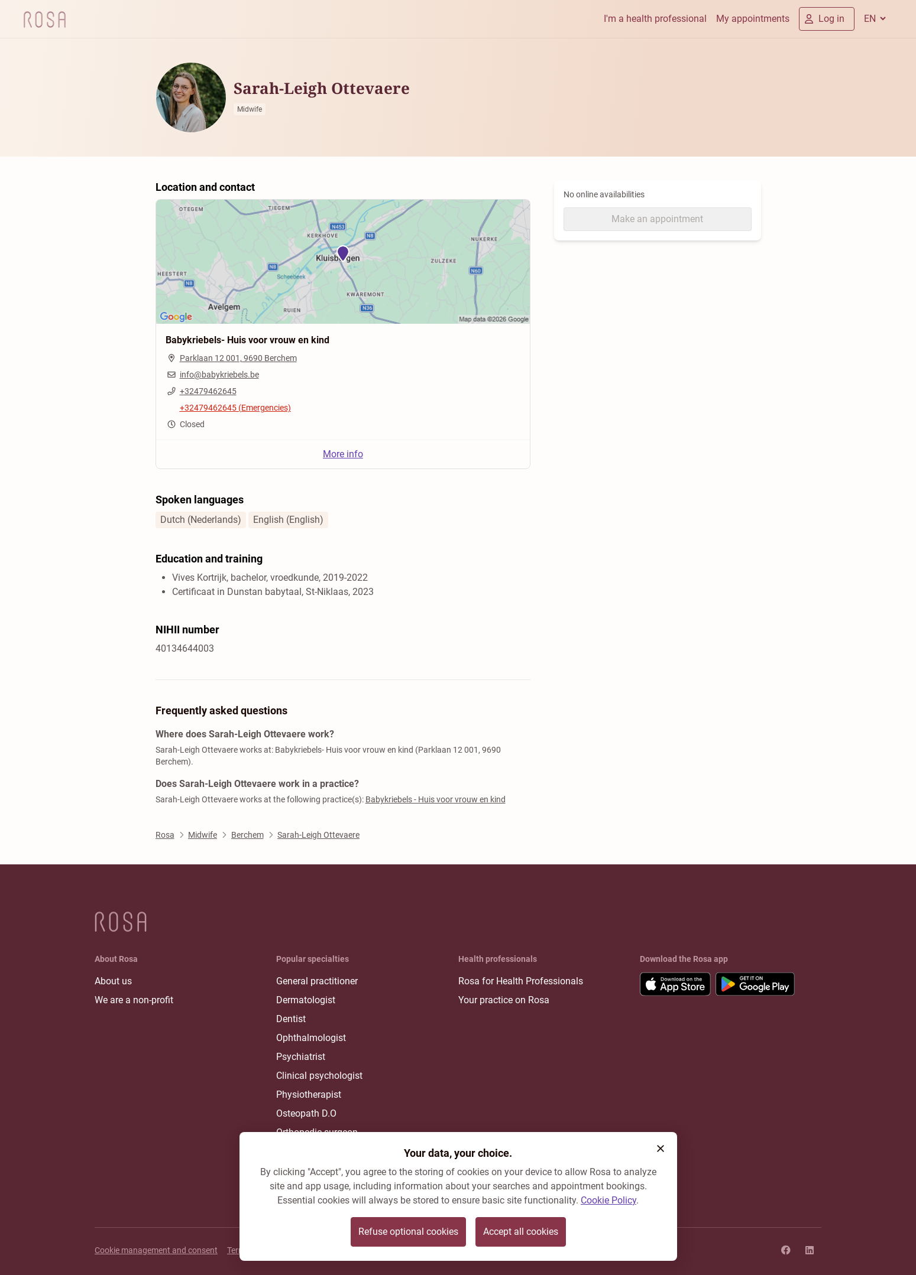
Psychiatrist (300, 1056)
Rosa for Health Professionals (520, 981)
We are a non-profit (134, 1000)
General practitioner (317, 981)
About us (113, 981)
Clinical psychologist (319, 1075)
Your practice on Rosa (503, 1000)
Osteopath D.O (306, 1113)
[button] (660, 1148)
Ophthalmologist (311, 1037)
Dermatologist (305, 1000)
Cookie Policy (608, 1200)
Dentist (291, 1018)
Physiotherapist (308, 1094)
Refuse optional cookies (408, 1231)
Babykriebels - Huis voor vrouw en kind (435, 799)
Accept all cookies (520, 1231)
